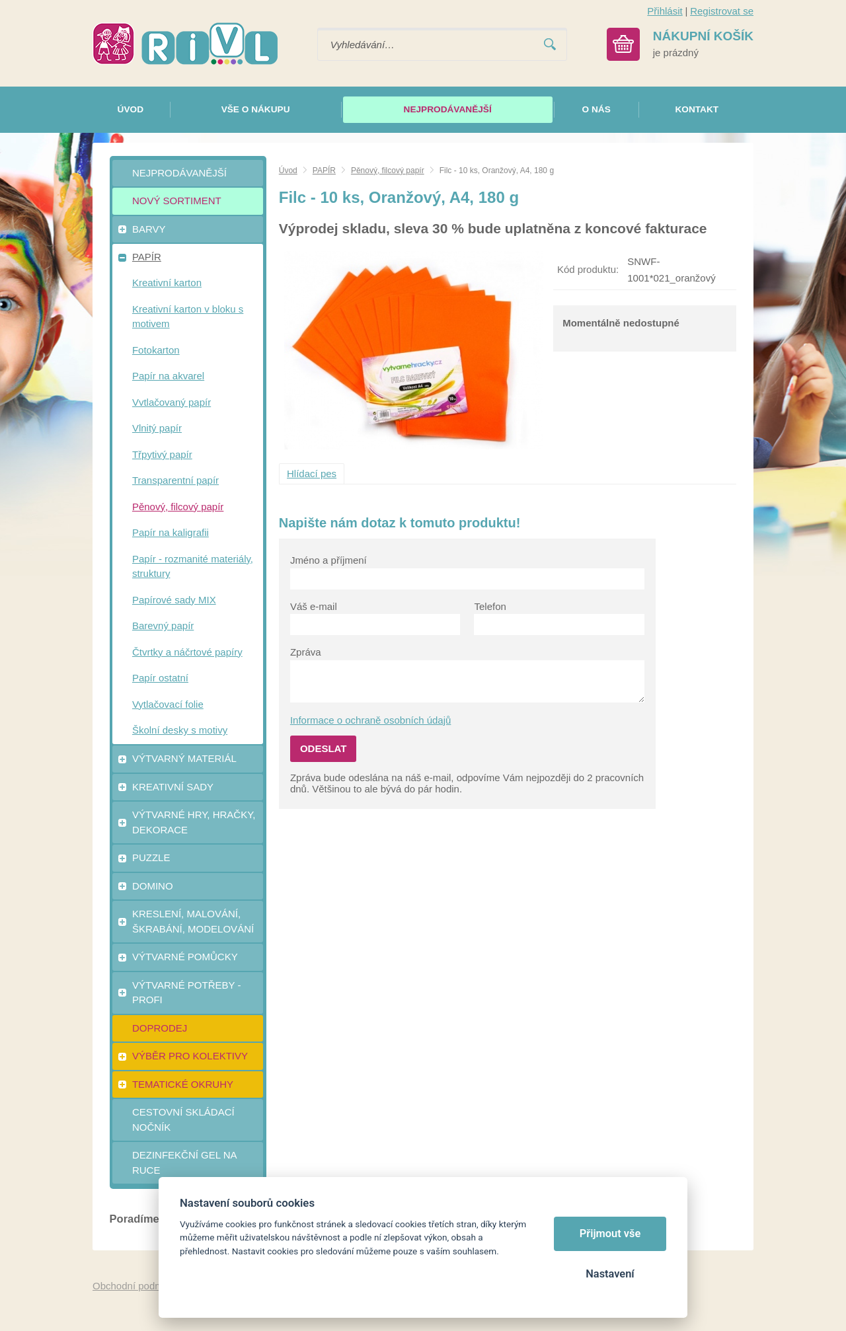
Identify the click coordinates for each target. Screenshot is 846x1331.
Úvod (288, 170)
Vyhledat (549, 44)
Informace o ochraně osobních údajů (370, 720)
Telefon (490, 606)
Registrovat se (721, 11)
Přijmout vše (610, 1233)
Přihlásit (664, 11)
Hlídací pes (311, 473)
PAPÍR (324, 170)
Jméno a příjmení (328, 560)
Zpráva (305, 652)
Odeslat (323, 748)
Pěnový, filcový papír (387, 170)
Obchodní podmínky (137, 1285)
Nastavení (610, 1274)
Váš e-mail (313, 606)
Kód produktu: (588, 269)
